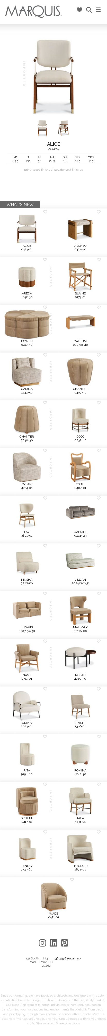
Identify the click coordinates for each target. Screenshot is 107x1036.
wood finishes (42, 169)
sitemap (75, 958)
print (27, 169)
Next (99, 115)
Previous (8, 115)
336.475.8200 (62, 958)
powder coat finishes (68, 169)
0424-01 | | (53, 104)
